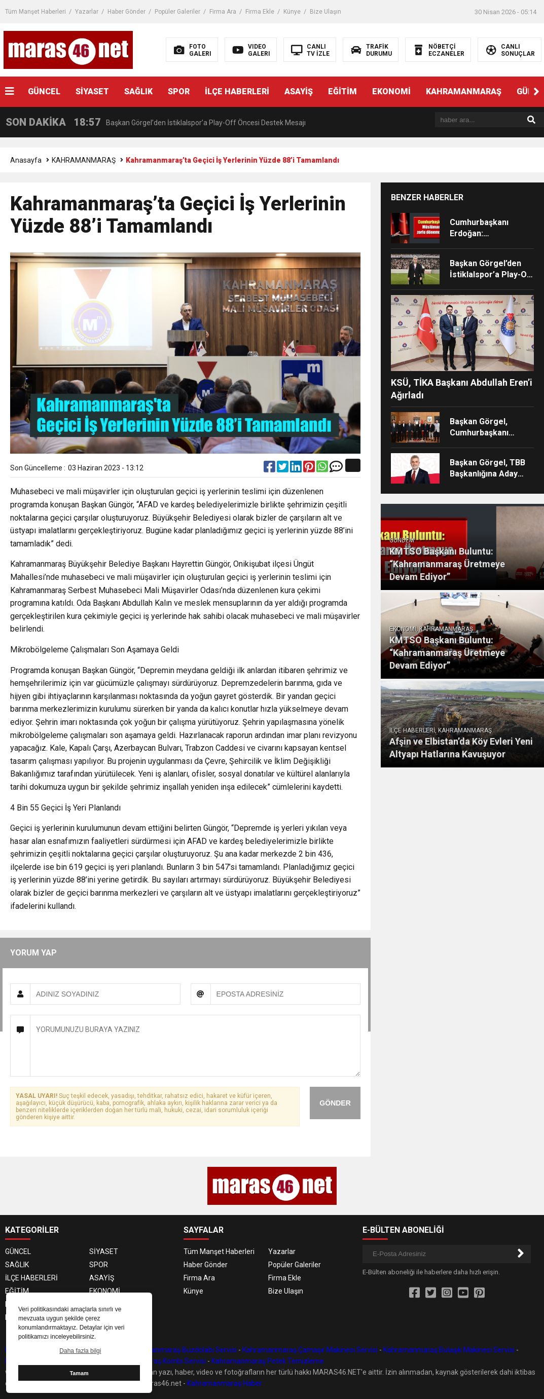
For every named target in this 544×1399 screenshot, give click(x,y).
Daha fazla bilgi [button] (80, 1350)
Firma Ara (222, 11)
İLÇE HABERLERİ (237, 91)
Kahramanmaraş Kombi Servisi (156, 1361)
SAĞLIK (138, 91)
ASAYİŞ (298, 91)
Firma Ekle (259, 11)
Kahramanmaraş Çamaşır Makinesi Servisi (310, 1350)
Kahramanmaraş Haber (224, 1383)
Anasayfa (26, 160)
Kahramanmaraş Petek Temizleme (267, 1361)
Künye (292, 11)
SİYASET (92, 91)
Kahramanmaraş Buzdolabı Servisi (181, 1350)
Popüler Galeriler (177, 11)
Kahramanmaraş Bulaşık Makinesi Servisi (449, 1350)
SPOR (179, 91)
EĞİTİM (342, 91)
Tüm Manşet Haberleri (35, 11)
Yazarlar (86, 11)
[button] (536, 92)
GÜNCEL (44, 91)
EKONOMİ (391, 91)
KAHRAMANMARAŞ (463, 91)
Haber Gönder (126, 11)
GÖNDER (334, 1103)
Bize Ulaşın (325, 11)
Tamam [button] (78, 1373)
